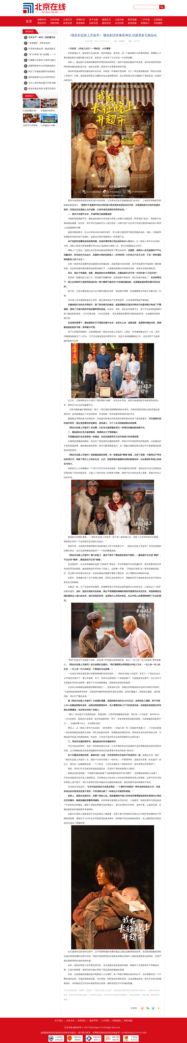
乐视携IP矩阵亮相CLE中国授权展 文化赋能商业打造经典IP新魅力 (49, 111)
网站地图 (128, 1020)
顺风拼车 (41, 23)
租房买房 (67, 23)
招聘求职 (54, 23)
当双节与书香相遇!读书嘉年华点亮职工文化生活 (31, 125)
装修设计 (145, 23)
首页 (29, 21)
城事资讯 (41, 19)
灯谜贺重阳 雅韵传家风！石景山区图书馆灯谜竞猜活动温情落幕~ (31, 111)
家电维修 (132, 23)
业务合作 (70, 1020)
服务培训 (106, 23)
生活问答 (119, 23)
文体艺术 (67, 19)
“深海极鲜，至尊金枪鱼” (39, 43)
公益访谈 (119, 19)
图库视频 (132, 19)
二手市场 (145, 19)
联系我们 (82, 1020)
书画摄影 (158, 23)
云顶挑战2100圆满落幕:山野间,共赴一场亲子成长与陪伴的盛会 (49, 125)
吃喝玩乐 (80, 19)
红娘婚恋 (158, 19)
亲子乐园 (93, 19)
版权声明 (93, 1020)
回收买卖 (93, 23)
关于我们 (59, 1020)
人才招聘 (105, 1020)
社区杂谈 (54, 19)
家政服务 (80, 23)
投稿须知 (116, 1020)
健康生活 (106, 19)
